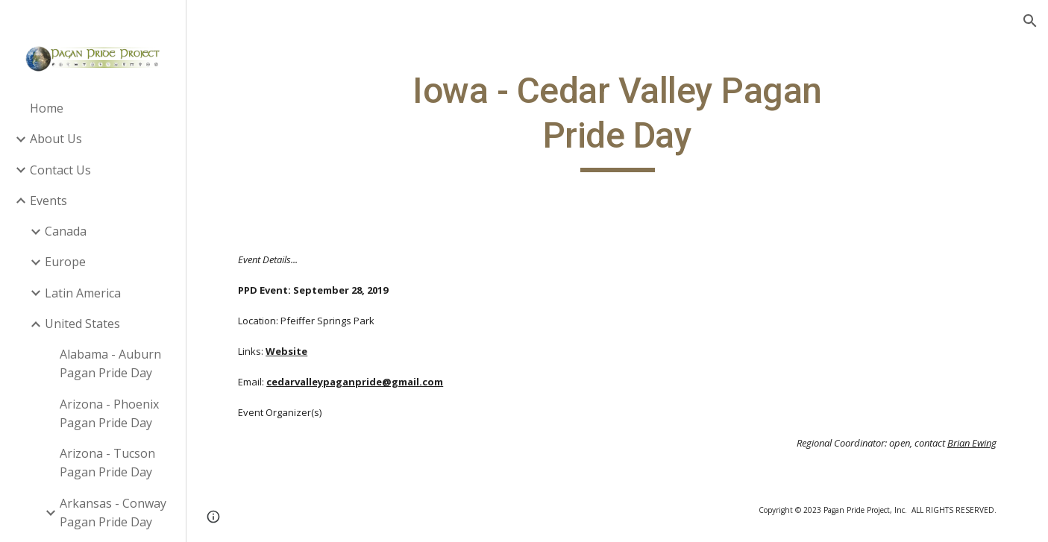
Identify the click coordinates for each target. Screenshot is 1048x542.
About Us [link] (56, 138)
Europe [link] (65, 261)
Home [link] (46, 108)
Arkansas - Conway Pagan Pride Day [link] (113, 512)
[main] (617, 120)
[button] (1030, 21)
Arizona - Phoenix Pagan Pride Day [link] (109, 413)
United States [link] (82, 323)
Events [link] (48, 200)
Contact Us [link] (60, 170)
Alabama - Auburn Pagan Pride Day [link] (110, 363)
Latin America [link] (83, 293)
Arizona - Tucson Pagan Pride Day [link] (107, 462)
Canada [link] (66, 231)
